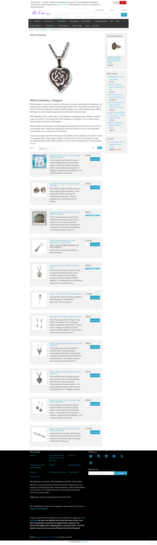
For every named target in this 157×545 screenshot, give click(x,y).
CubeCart (84, 542)
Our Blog (54, 537)
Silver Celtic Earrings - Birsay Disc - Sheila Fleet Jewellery (117, 115)
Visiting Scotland (74, 465)
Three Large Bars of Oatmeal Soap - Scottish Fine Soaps (117, 104)
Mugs (117, 21)
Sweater (52, 465)
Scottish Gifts (49, 25)
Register (101, 10)
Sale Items (96, 25)
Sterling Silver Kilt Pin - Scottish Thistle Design (117, 144)
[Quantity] (87, 159)
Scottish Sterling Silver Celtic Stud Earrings (64, 185)
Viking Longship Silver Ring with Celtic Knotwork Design (114, 59)
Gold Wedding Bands (101, 21)
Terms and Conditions (57, 472)
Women (87, 25)
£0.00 (124, 10)
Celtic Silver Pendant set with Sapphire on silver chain (62, 241)
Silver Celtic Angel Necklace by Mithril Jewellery (66, 344)
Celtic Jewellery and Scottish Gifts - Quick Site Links (57, 458)
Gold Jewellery (86, 21)
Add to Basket (95, 159)
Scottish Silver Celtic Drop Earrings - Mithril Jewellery (65, 156)
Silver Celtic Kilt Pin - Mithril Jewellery (66, 294)
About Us (33, 472)
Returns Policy (35, 477)
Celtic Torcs (37, 21)
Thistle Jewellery (77, 25)
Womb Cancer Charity (38, 509)
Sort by (32, 148)
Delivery (33, 455)
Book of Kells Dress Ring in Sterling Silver (116, 125)
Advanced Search (58, 18)
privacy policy (63, 4)
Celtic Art (71, 455)
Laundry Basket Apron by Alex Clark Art (116, 87)
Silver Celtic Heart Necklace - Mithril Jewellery (65, 372)
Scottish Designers (35, 25)
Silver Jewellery (62, 25)
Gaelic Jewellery (74, 21)
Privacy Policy (73, 472)
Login (96, 10)
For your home (48, 21)
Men (111, 21)
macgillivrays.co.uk (42, 537)
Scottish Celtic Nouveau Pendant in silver (65, 266)
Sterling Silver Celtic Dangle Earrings (65, 316)
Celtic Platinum (61, 21)
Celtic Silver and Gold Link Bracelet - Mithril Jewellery (65, 429)
